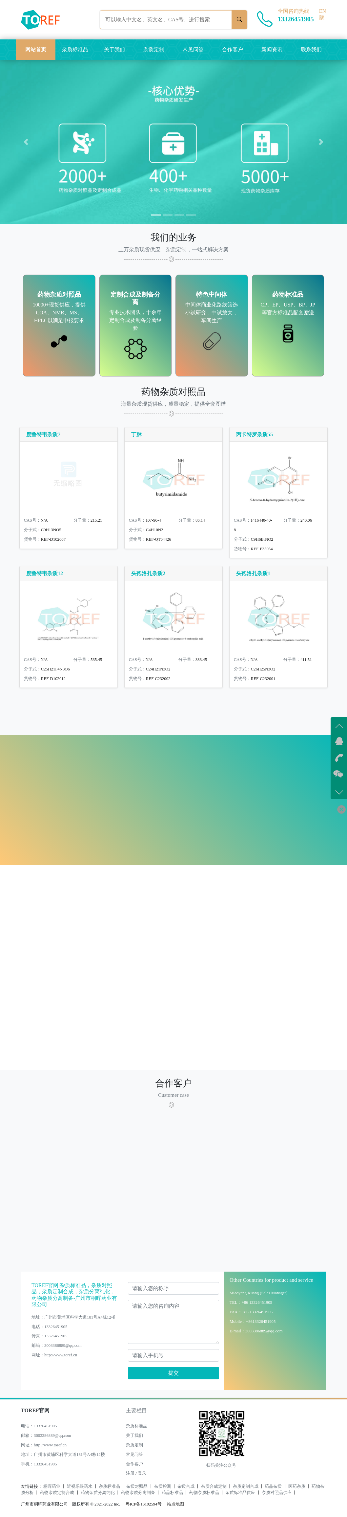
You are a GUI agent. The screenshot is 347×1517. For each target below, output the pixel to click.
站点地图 (175, 1504)
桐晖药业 (51, 1486)
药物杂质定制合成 (57, 1492)
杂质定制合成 (245, 1486)
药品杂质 (273, 1486)
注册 (130, 1473)
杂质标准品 (75, 49)
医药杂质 (296, 1486)
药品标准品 (172, 1492)
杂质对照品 (137, 1486)
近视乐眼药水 (79, 1486)
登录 (142, 1473)
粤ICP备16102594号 (142, 1504)
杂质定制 (153, 49)
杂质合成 (185, 1486)
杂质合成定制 (214, 1486)
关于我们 (114, 49)
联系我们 (311, 49)
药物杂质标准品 (204, 1492)
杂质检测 (162, 1486)
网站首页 (35, 49)
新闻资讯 (271, 49)
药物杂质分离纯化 (98, 1492)
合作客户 (232, 49)
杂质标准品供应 (240, 1492)
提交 (173, 1373)
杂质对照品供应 (277, 1492)
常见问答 (193, 49)
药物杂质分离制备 (138, 1492)
